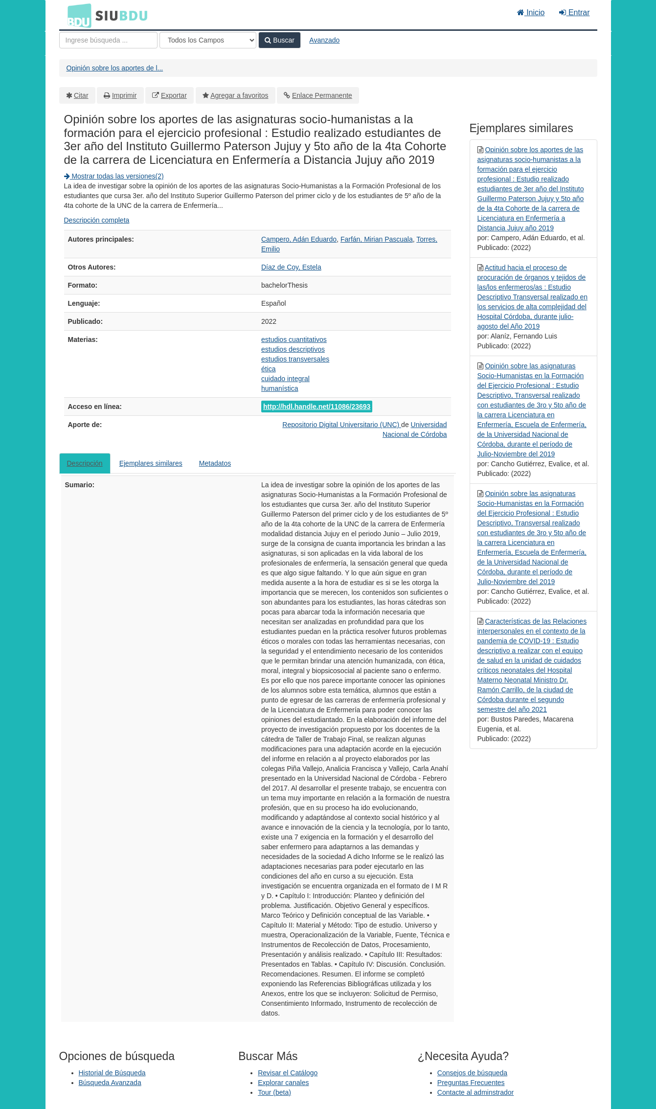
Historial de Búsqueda (112, 1073)
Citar (81, 95)
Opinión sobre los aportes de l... (115, 68)
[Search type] (207, 40)
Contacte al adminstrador (475, 1092)
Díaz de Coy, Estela (291, 267)
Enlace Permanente (322, 95)
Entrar (574, 12)
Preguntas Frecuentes (471, 1082)
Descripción (85, 463)
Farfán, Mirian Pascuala (376, 239)
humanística (279, 388)
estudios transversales (295, 359)
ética (268, 369)
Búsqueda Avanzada (110, 1082)
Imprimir (124, 95)
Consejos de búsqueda (472, 1073)
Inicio (531, 12)
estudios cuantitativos (294, 339)
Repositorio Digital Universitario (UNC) (341, 425)
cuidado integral (285, 379)
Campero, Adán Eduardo (299, 239)
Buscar (279, 40)
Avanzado (324, 40)
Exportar (174, 95)
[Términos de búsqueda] (108, 40)
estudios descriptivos (293, 349)
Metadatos (215, 463)
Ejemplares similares (150, 463)
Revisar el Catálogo (287, 1073)
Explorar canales (283, 1082)
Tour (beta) (274, 1092)
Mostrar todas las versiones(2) (114, 176)
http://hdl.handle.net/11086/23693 (316, 406)
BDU (77, 15)
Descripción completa (97, 220)
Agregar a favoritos (239, 95)
